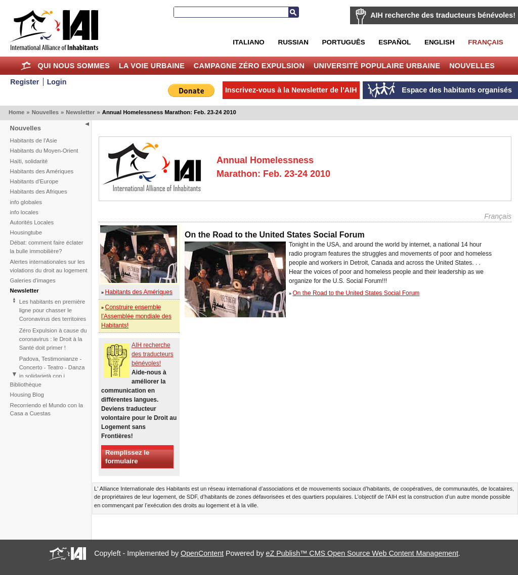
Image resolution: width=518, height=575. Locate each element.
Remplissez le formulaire (127, 457)
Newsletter (80, 112)
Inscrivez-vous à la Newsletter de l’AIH (291, 90)
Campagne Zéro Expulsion (249, 66)
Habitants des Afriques (38, 191)
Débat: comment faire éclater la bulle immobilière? (46, 246)
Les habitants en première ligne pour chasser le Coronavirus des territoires (52, 310)
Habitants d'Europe (34, 181)
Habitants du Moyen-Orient (44, 151)
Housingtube (26, 232)
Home (26, 66)
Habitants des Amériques (42, 171)
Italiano (248, 42)
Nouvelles (472, 66)
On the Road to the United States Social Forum (356, 293)
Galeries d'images (33, 280)
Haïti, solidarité (29, 161)
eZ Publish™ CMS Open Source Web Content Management (362, 553)
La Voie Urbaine (152, 66)
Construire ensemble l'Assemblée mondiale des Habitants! (136, 316)
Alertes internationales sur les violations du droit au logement (49, 266)
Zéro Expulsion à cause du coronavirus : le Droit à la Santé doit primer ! (53, 339)
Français (485, 42)
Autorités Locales (32, 222)
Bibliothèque (25, 384)
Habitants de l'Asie (33, 140)
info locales (24, 212)
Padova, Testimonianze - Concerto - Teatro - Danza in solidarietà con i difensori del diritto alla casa (52, 376)
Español (394, 42)
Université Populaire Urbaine (377, 66)
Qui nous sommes (73, 66)
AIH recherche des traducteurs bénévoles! (442, 15)
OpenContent (202, 553)
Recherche (293, 12)
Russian (293, 42)
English (439, 42)
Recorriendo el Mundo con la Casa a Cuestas (46, 409)
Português (343, 42)
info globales (26, 202)
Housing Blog (27, 395)
